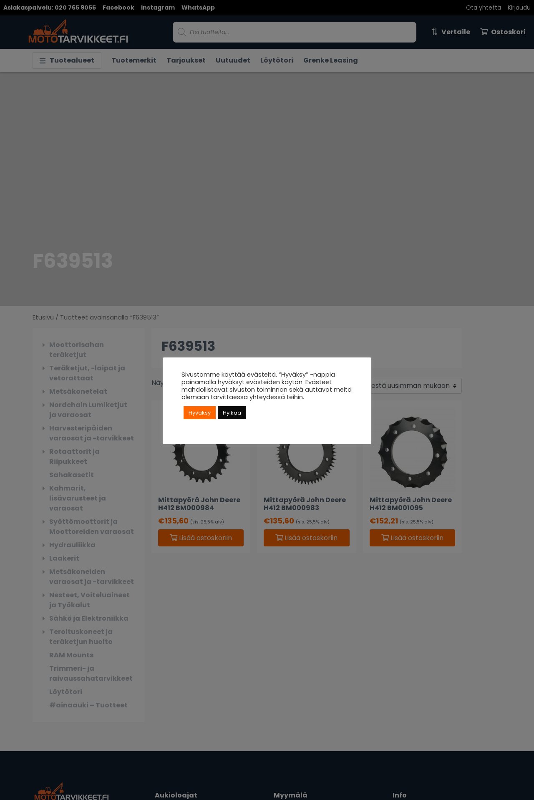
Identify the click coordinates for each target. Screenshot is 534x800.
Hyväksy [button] (200, 413)
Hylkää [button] (232, 413)
